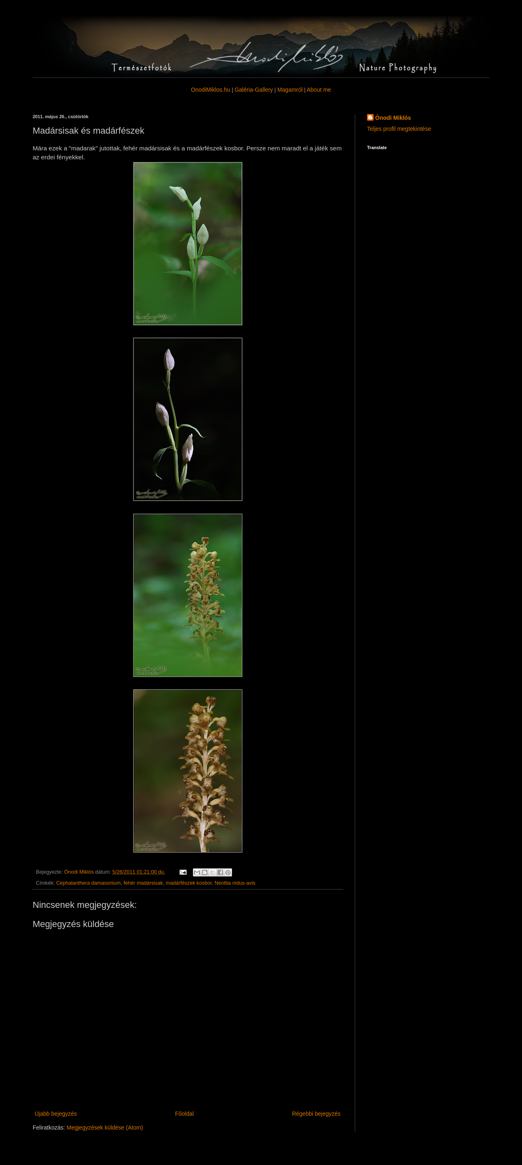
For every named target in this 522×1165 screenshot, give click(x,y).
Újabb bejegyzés (56, 1113)
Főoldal (184, 1113)
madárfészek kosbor (189, 883)
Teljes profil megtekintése (399, 129)
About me (319, 89)
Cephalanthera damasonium (88, 883)
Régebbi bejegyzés (316, 1113)
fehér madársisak (143, 883)
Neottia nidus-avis (235, 883)
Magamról (290, 89)
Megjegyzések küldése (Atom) (104, 1127)
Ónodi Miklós (393, 118)
